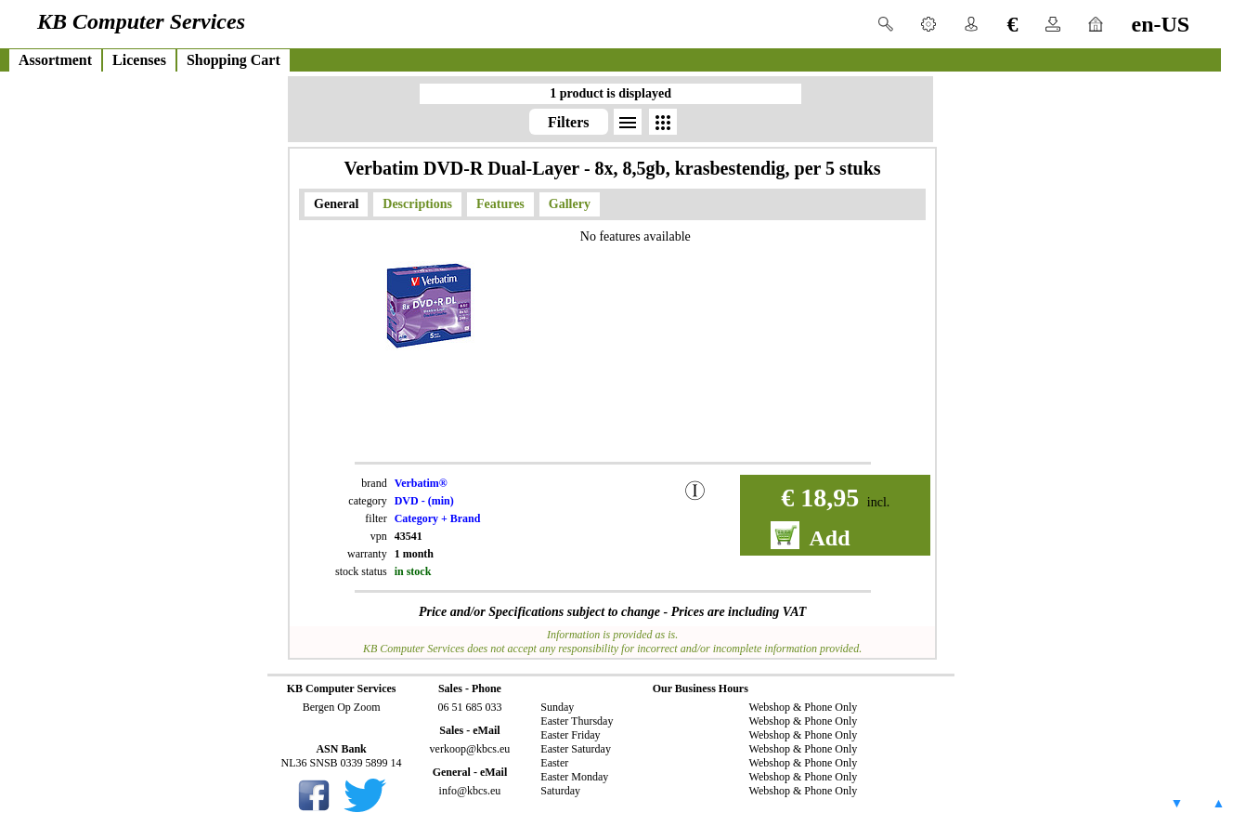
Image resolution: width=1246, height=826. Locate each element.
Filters (568, 122)
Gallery (570, 204)
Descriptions (417, 204)
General (336, 204)
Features (500, 204)
